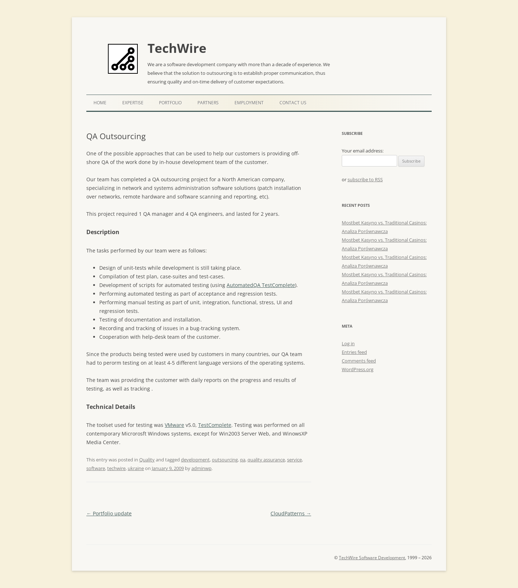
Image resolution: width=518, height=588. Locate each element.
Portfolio (170, 103)
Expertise (133, 103)
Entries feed (354, 352)
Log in (348, 343)
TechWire (176, 48)
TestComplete (214, 424)
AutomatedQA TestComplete (261, 285)
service (294, 459)
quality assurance (266, 459)
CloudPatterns (291, 513)
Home (100, 103)
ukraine (136, 468)
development (195, 459)
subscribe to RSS (365, 179)
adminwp (201, 468)
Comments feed (359, 360)
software (95, 468)
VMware (174, 424)
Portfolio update (109, 513)
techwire (116, 468)
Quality (147, 459)
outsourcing (225, 459)
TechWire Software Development (372, 558)
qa (242, 459)
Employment (249, 103)
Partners (208, 103)
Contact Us (293, 103)
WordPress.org (357, 369)
